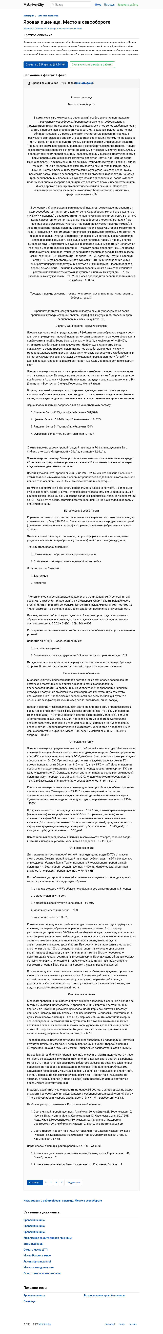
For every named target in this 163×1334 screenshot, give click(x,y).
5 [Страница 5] (61, 1182)
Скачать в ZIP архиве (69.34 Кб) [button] (46, 64)
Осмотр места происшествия (42, 1273)
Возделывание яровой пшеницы (104, 1295)
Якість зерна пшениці (37, 1261)
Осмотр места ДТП (36, 1249)
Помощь (109, 4)
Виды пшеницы (33, 1243)
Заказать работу (127, 4)
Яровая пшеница (34, 1220)
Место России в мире (37, 1255)
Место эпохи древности (39, 1267)
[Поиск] (70, 4)
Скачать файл (84, 83)
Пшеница (29, 1301)
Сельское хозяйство (47, 15)
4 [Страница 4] (56, 1182)
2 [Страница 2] (45, 1182)
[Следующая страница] (73, 1182)
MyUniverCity (45, 1324)
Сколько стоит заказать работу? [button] (92, 64)
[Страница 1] (35, 1182)
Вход (98, 4)
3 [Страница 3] (51, 1182)
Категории (29, 15)
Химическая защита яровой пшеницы (48, 1237)
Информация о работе (63, 1200)
